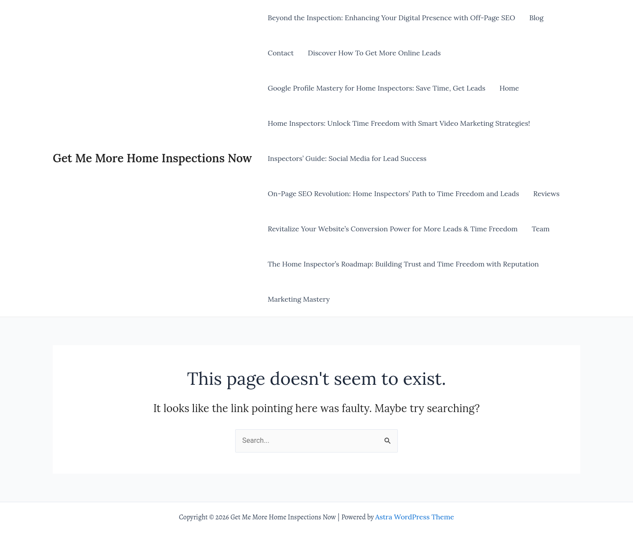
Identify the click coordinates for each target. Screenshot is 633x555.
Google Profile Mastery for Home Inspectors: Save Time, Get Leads (376, 88)
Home (509, 88)
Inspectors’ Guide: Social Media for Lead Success (347, 158)
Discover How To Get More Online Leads (374, 52)
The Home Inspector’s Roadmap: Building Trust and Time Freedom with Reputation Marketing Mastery (403, 281)
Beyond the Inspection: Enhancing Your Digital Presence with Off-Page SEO (391, 17)
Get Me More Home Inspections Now (152, 158)
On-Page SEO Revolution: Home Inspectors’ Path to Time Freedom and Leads (393, 193)
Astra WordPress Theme (414, 516)
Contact (281, 52)
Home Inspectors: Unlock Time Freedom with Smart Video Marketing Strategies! (399, 123)
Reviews (546, 193)
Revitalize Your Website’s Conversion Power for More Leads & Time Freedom (393, 228)
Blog (536, 17)
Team (541, 228)
